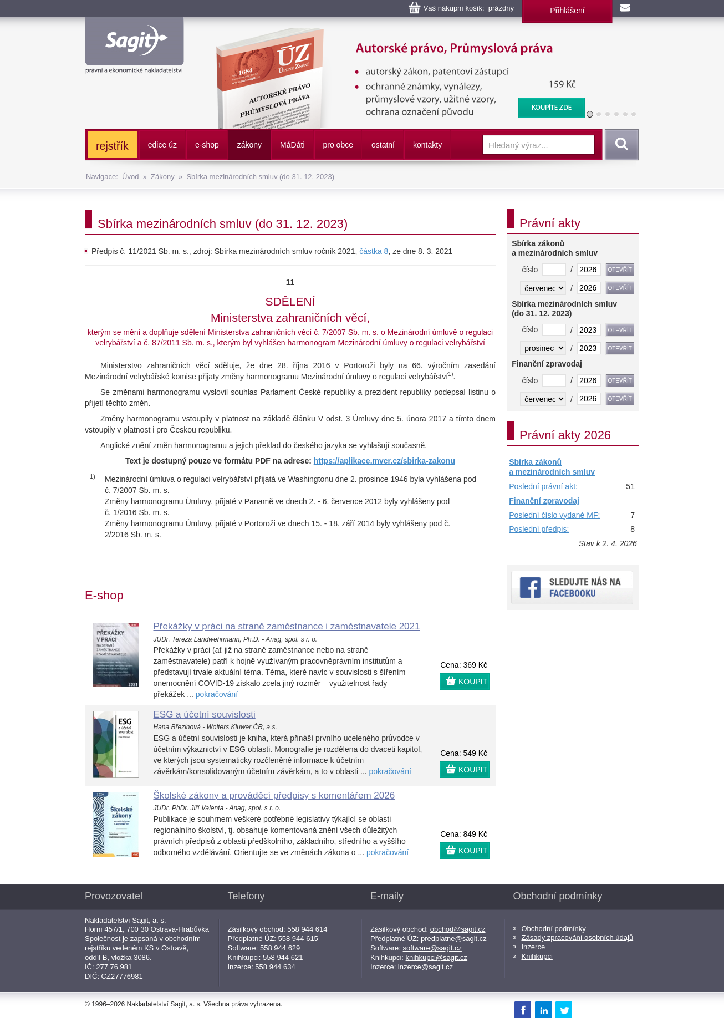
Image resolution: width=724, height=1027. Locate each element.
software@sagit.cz (432, 948)
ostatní (383, 144)
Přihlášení (567, 10)
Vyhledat (620, 144)
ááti (292, 144)
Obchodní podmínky (554, 928)
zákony (249, 144)
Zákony (163, 176)
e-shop (207, 144)
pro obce (338, 144)
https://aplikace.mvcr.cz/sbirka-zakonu (384, 460)
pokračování (217, 694)
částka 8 (373, 251)
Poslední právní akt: (543, 486)
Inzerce (533, 947)
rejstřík (112, 146)
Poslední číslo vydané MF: (554, 515)
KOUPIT (472, 681)
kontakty (427, 144)
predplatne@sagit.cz (454, 938)
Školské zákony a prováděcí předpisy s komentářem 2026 (274, 795)
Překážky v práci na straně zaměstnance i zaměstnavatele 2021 (287, 626)
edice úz (162, 144)
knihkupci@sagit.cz (436, 957)
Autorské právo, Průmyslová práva (393, 33)
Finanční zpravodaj (544, 500)
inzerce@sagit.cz (425, 967)
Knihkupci (537, 956)
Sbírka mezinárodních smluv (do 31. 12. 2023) (260, 176)
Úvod (130, 176)
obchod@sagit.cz (458, 929)
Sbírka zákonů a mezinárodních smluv (552, 466)
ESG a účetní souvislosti (205, 714)
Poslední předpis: (539, 529)
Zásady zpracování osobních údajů (578, 937)
